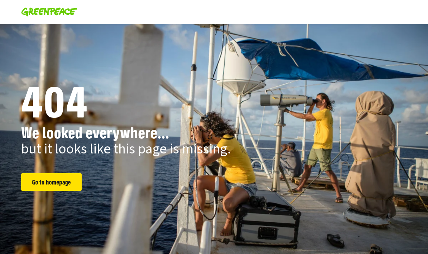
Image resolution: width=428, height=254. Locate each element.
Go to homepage (51, 182)
